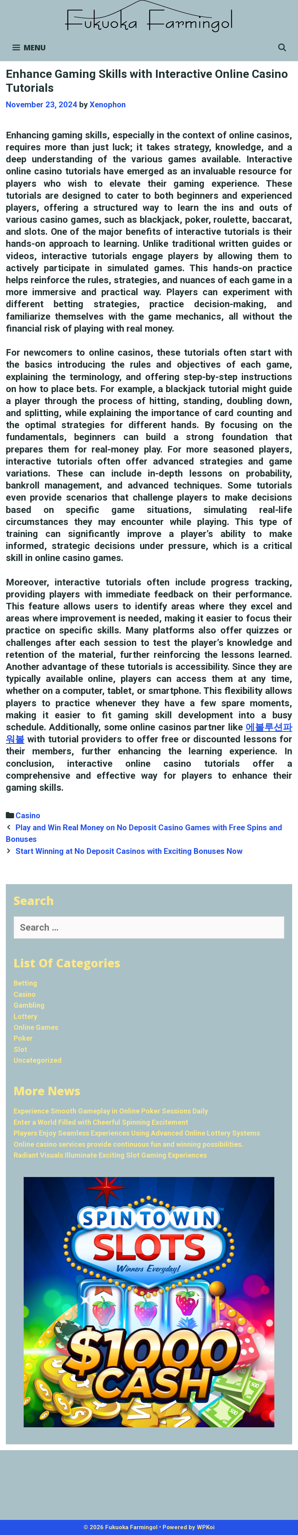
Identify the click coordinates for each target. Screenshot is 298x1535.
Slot (20, 1049)
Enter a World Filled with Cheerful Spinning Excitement (101, 1122)
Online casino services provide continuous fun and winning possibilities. (128, 1144)
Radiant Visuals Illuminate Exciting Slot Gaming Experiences (110, 1155)
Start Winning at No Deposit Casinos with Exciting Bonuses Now (129, 851)
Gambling (29, 1005)
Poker (23, 1038)
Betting (25, 983)
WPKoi (206, 1527)
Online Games (36, 1027)
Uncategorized (38, 1060)
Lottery (25, 1016)
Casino (28, 815)
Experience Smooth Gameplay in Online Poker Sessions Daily (111, 1111)
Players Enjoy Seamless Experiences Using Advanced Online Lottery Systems (137, 1133)
